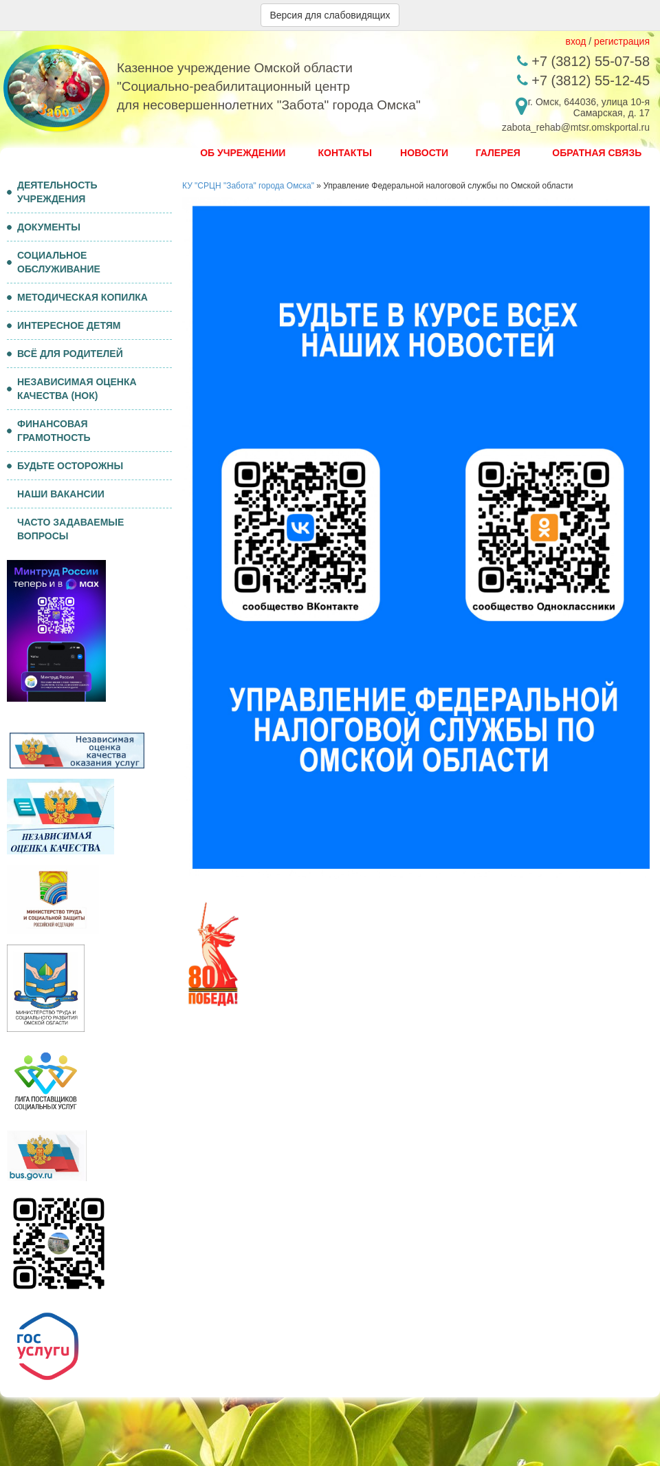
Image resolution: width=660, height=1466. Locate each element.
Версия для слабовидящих (330, 15)
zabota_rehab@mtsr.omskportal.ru (576, 127)
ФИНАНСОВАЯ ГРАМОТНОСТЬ (49, 430)
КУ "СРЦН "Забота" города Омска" (248, 186)
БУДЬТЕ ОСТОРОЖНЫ (65, 465)
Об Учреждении (242, 152)
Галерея (498, 152)
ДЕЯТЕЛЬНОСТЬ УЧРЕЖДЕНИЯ (52, 192)
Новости (424, 152)
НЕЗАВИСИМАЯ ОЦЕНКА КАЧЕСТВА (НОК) (72, 388)
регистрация (622, 41)
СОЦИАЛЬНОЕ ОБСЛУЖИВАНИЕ (53, 262)
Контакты (345, 152)
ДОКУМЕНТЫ (43, 227)
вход (575, 41)
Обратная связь (596, 152)
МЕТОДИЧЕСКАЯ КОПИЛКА (77, 297)
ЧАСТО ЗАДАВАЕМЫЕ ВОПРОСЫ (70, 529)
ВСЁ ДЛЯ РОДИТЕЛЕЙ (65, 353)
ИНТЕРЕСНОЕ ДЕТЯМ (63, 325)
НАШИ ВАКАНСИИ (60, 493)
